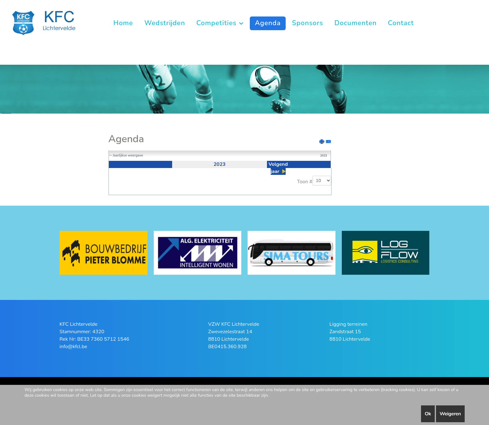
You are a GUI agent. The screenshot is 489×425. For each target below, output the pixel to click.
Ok (428, 413)
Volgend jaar (278, 168)
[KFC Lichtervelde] (49, 22)
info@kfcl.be (73, 346)
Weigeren (450, 413)
